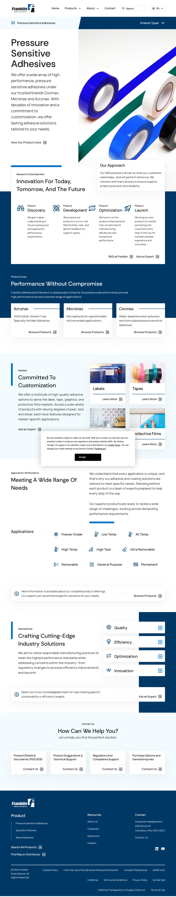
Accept (82, 457)
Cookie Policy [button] (114, 445)
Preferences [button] (100, 448)
